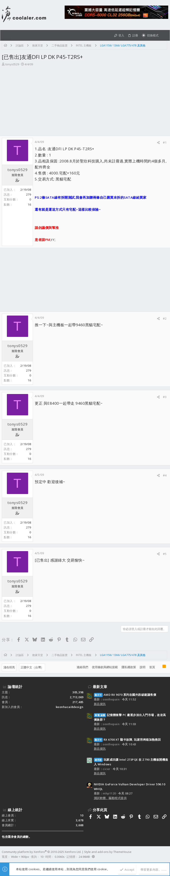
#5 (164, 554)
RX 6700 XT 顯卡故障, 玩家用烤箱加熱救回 (127, 740)
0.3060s (60, 857)
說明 (142, 667)
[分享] (158, 142)
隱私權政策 (129, 667)
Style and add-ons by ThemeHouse (107, 852)
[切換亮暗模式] (150, 35)
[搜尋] (164, 35)
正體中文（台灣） (32, 667)
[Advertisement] (85, 102)
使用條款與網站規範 (105, 667)
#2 (164, 318)
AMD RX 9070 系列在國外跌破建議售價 (125, 695)
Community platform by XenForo (41, 852)
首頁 (152, 667)
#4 (164, 475)
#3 (164, 397)
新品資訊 (100, 704)
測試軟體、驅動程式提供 (110, 798)
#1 (164, 142)
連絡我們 (82, 667)
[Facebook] (166, 854)
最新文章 (100, 686)
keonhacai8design (69, 707)
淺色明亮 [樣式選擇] (9, 667)
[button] (6, 35)
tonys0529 (12, 64)
